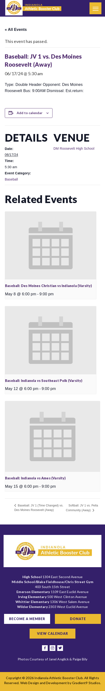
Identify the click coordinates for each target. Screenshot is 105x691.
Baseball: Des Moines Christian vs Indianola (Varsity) (48, 286)
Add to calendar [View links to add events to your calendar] (29, 113)
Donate (78, 619)
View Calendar (52, 633)
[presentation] (50, 246)
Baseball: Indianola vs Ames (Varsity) (35, 478)
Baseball (11, 179)
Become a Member (27, 619)
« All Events (16, 30)
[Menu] (95, 8)
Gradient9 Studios (86, 683)
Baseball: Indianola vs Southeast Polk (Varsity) (43, 381)
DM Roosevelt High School (73, 148)
